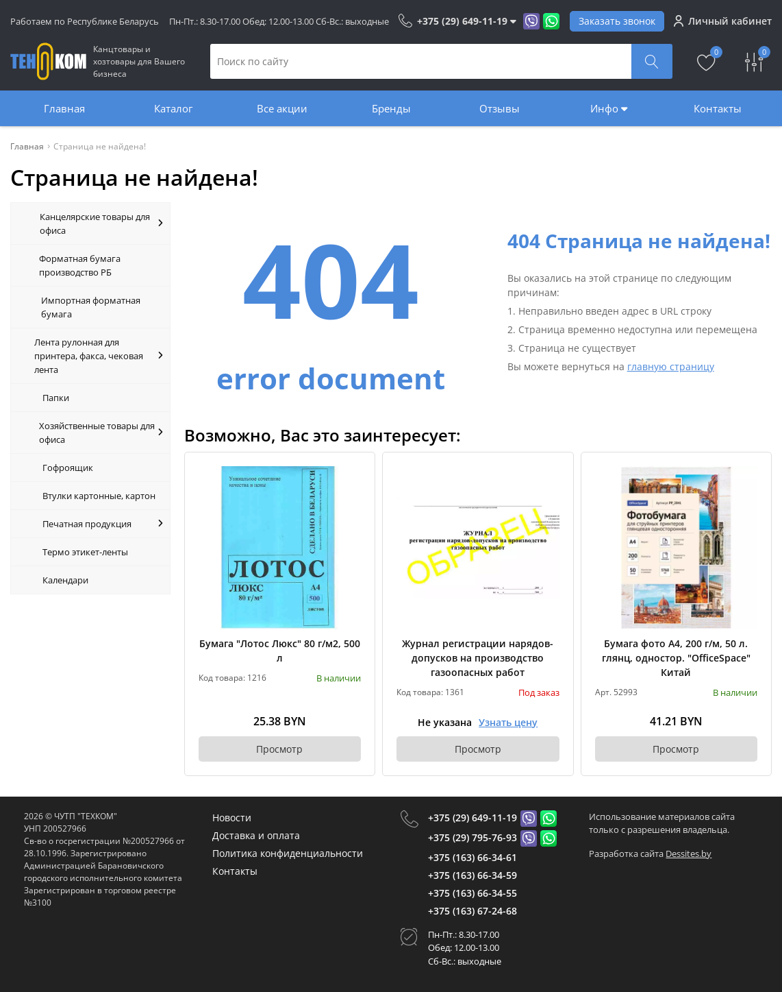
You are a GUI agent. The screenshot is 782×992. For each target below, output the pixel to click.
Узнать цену (508, 722)
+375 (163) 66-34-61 (472, 857)
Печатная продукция (102, 524)
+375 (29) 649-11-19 (472, 817)
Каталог (173, 108)
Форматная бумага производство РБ (80, 265)
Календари (65, 580)
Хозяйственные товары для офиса (100, 433)
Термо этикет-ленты (85, 552)
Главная (64, 108)
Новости (231, 817)
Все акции (282, 108)
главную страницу (670, 366)
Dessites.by (688, 853)
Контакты (718, 108)
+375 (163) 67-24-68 (472, 910)
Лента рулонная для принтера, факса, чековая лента (98, 356)
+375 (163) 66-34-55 (472, 892)
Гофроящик (67, 467)
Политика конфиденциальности (287, 853)
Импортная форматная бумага (90, 307)
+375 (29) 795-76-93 (472, 837)
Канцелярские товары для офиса (101, 223)
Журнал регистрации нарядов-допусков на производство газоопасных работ (477, 658)
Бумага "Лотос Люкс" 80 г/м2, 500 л (279, 650)
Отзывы (499, 108)
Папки (55, 397)
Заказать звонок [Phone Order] (617, 20)
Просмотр (279, 748)
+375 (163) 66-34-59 (472, 875)
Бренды (391, 108)
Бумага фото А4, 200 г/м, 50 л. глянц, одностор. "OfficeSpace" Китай (676, 658)
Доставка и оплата (256, 835)
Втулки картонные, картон (98, 495)
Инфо (608, 108)
